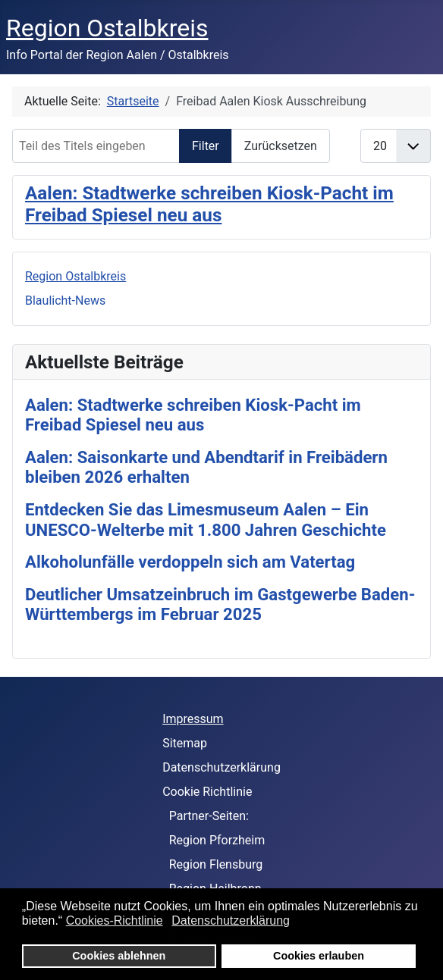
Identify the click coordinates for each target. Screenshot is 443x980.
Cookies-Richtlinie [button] (114, 920)
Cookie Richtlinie (207, 791)
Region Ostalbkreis (75, 276)
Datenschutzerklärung (221, 767)
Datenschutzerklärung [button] (230, 920)
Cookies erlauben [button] (318, 956)
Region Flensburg (216, 864)
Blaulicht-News (65, 300)
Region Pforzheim (217, 840)
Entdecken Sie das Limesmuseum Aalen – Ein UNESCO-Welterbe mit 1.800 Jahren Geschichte (205, 519)
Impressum (193, 719)
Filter (205, 146)
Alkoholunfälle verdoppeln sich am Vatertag (190, 561)
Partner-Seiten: (209, 816)
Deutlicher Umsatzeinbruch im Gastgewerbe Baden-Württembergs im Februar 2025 (220, 604)
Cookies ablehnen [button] (118, 956)
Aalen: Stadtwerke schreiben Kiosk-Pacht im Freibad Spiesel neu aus (209, 204)
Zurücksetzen (280, 146)
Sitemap (184, 743)
